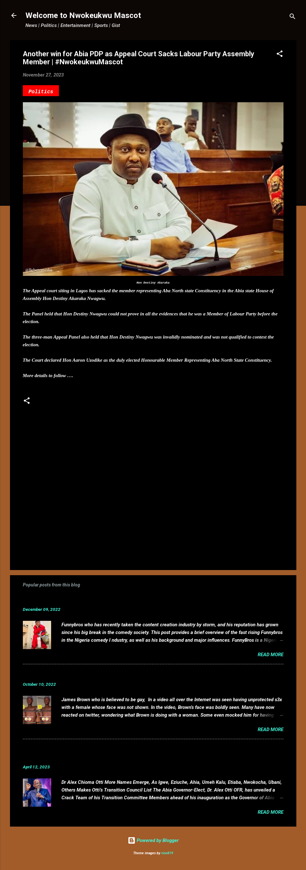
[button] (279, 55)
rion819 (167, 853)
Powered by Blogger (153, 840)
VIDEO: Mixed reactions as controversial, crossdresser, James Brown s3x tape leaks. (135, 674)
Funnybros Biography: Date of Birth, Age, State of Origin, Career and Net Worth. (128, 599)
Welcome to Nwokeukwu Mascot (83, 15)
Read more (270, 654)
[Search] (292, 17)
